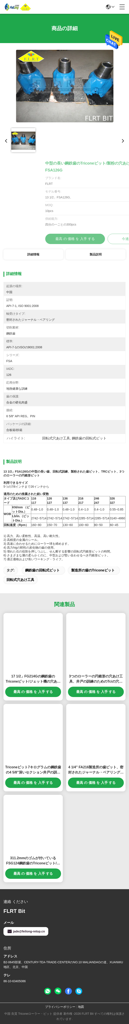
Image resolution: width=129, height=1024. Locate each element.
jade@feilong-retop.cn (26, 931)
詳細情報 (33, 254)
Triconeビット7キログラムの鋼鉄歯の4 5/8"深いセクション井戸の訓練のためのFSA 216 (33, 770)
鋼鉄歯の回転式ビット (42, 570)
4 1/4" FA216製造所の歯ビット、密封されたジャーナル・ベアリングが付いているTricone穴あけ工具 (96, 770)
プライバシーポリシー (60, 1006)
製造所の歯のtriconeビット (93, 570)
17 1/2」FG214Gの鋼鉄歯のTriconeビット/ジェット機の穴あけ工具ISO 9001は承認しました (33, 679)
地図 (81, 1006)
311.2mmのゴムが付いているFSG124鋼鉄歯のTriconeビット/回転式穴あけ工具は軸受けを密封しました (33, 861)
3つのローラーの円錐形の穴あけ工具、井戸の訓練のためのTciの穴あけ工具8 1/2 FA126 (96, 679)
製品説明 (96, 254)
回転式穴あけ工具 (20, 580)
